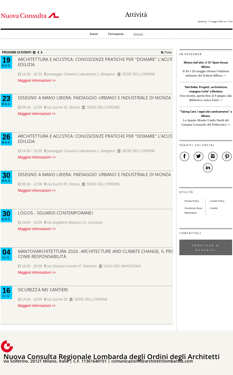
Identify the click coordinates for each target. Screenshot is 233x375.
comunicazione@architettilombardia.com (152, 361)
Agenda (138, 34)
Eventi (94, 34)
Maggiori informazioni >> (37, 81)
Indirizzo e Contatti (205, 247)
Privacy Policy (192, 200)
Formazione (115, 34)
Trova (168, 52)
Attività (136, 14)
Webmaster (191, 212)
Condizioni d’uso (193, 208)
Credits (214, 208)
